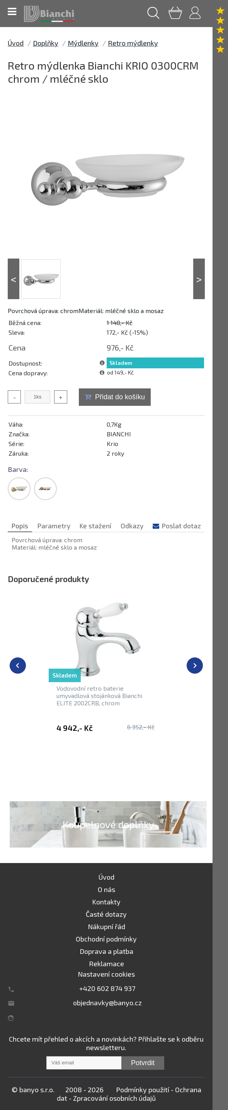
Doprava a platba (106, 951)
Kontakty (106, 901)
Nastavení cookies (106, 974)
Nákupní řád (106, 926)
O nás (106, 889)
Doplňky (45, 43)
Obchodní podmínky (106, 939)
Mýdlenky (83, 43)
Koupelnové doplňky (108, 824)
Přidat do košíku (120, 397)
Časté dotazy (106, 914)
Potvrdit (143, 1063)
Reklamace (106, 963)
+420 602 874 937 (107, 988)
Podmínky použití (142, 1089)
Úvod (16, 43)
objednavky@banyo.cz (107, 1002)
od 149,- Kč (120, 372)
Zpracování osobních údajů (114, 1098)
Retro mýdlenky (133, 43)
